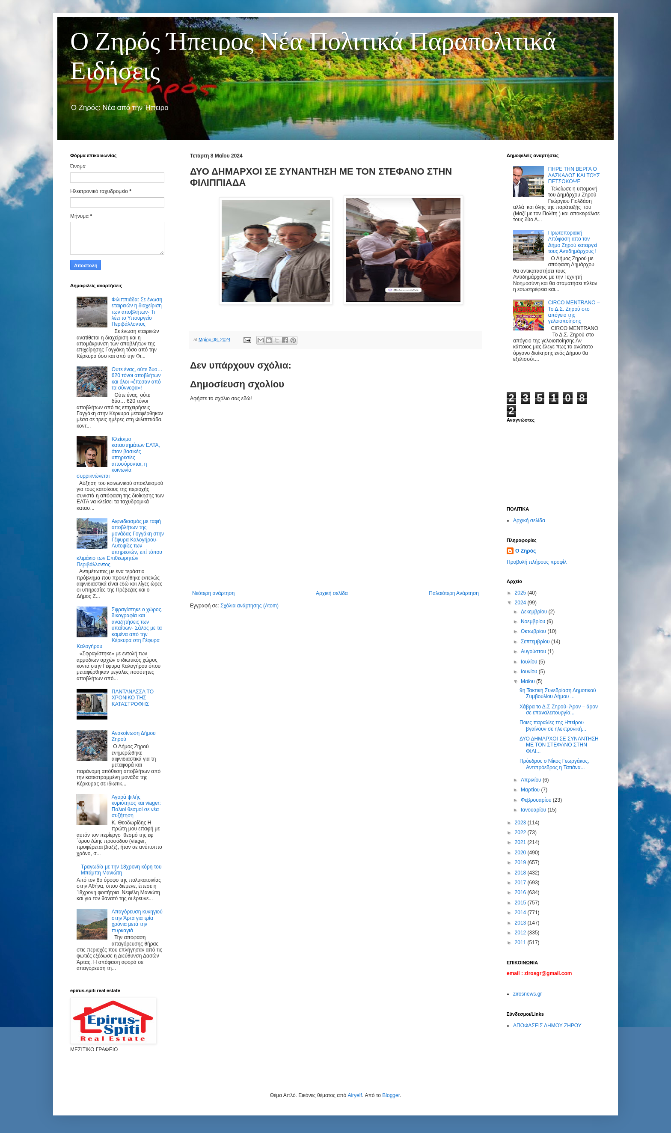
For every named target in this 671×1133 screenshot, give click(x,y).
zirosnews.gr (527, 994)
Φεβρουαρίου (537, 800)
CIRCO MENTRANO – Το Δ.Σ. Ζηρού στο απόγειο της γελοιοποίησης (574, 312)
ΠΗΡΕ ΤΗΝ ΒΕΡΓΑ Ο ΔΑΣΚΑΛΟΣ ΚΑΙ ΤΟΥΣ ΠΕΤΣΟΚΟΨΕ (574, 175)
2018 (521, 873)
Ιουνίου (530, 672)
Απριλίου (532, 780)
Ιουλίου (530, 662)
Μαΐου (528, 681)
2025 (521, 593)
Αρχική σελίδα (332, 593)
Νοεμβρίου (534, 621)
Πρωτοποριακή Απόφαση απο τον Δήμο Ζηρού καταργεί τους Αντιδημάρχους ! (572, 242)
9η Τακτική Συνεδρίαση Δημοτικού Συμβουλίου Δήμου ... (558, 693)
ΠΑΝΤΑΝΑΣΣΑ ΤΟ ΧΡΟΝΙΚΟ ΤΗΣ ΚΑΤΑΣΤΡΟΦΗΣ (133, 698)
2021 (521, 842)
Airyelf (354, 1095)
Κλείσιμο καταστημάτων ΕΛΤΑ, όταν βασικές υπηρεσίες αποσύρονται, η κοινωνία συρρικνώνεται (118, 457)
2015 (521, 903)
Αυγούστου (534, 651)
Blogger (391, 1095)
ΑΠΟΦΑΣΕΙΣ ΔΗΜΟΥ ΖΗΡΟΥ (547, 1026)
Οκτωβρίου (534, 631)
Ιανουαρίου (534, 810)
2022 (521, 833)
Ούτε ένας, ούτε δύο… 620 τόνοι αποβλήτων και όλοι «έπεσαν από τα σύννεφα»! (137, 378)
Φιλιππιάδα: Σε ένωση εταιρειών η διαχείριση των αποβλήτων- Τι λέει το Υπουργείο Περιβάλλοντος (137, 312)
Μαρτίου (531, 790)
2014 (521, 913)
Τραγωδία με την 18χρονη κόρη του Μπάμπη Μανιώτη (121, 870)
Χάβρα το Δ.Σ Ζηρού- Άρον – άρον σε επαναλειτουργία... (559, 710)
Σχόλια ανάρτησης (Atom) (249, 606)
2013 (521, 923)
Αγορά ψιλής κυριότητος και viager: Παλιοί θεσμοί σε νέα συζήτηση (136, 806)
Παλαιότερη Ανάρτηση (454, 593)
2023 (521, 823)
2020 (521, 853)
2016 (521, 892)
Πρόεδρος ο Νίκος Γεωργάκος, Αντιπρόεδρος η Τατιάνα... (554, 764)
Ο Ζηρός (525, 551)
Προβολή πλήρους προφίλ (537, 562)
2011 (521, 943)
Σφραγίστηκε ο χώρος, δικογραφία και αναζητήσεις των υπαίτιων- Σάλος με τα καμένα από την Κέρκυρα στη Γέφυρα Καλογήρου (120, 628)
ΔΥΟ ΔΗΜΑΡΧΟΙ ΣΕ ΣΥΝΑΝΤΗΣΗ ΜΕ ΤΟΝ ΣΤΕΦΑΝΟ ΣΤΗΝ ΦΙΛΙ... (559, 745)
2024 (521, 603)
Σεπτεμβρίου (536, 642)
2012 (521, 933)
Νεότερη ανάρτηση (213, 593)
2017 (521, 883)
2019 (521, 862)
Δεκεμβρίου (535, 612)
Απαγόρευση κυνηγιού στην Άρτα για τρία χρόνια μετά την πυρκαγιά (137, 921)
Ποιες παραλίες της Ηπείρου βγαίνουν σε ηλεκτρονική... (553, 726)
